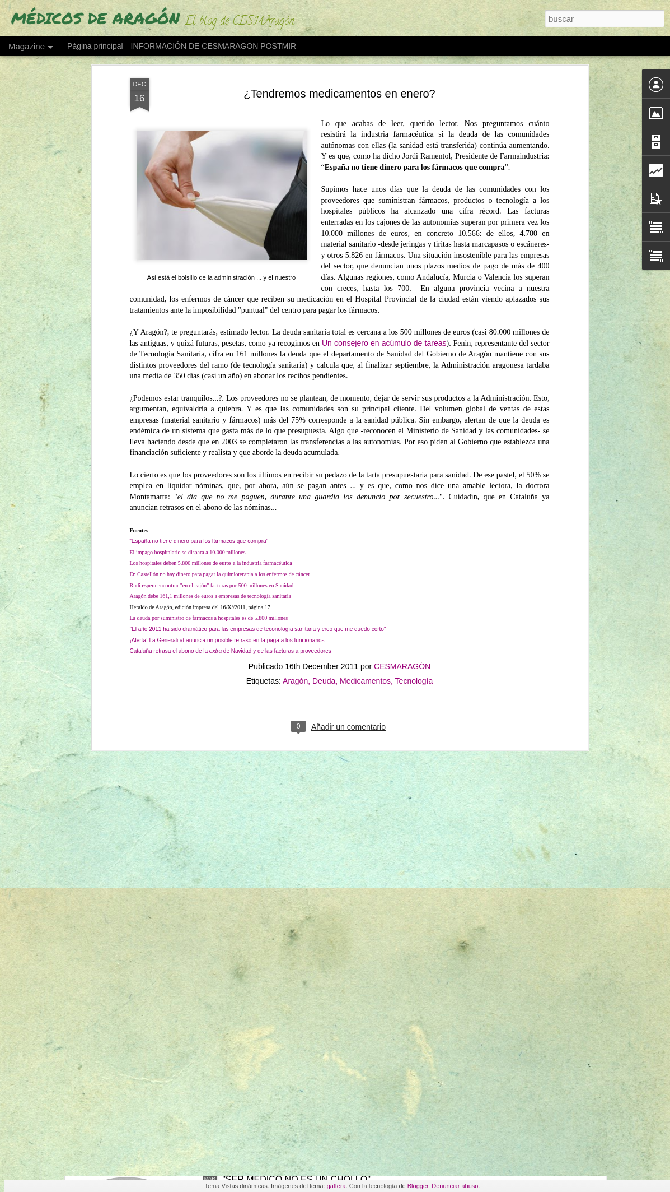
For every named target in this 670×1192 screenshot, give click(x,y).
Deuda (323, 467)
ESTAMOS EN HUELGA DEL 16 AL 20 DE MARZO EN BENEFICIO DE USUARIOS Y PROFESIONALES (329, 930)
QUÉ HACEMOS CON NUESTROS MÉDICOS (315, 1052)
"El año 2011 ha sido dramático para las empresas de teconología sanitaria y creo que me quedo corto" (258, 415)
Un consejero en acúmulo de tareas (384, 128)
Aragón (295, 467)
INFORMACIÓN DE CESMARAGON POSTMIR (214, 45)
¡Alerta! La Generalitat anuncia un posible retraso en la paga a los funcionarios (227, 426)
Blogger (417, 1185)
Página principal (95, 45)
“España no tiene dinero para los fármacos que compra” (199, 327)
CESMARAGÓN (402, 452)
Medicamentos (365, 467)
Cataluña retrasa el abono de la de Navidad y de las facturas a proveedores (230, 437)
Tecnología (414, 467)
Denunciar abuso (455, 1185)
